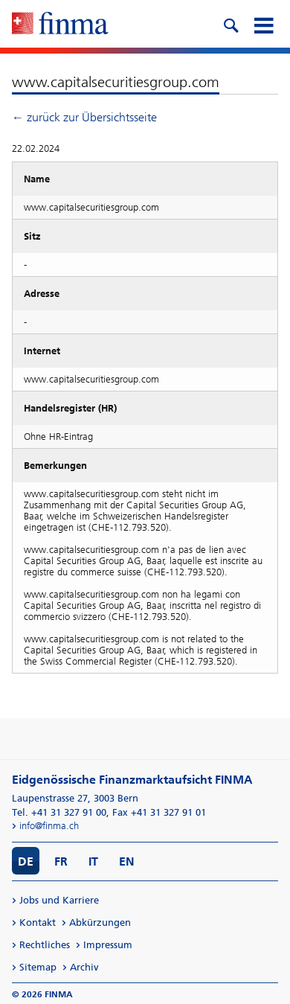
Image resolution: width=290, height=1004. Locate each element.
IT (93, 861)
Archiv (84, 967)
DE (25, 861)
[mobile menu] (263, 24)
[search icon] (230, 24)
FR (61, 861)
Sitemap (38, 967)
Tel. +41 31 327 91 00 (59, 812)
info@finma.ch (49, 825)
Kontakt (37, 922)
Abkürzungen (100, 922)
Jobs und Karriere (59, 900)
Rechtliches (44, 944)
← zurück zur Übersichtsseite (84, 117)
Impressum (107, 944)
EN (127, 861)
